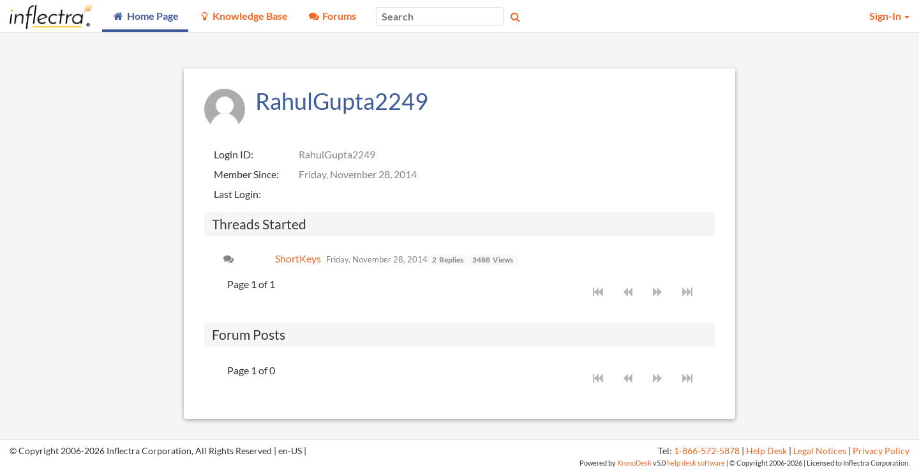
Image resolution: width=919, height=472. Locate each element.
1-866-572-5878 (707, 451)
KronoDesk (634, 463)
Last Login (236, 194)
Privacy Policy (881, 451)
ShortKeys (298, 258)
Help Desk (766, 451)
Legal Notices (819, 451)
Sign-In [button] (889, 16)
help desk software (696, 463)
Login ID (232, 154)
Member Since (245, 174)
